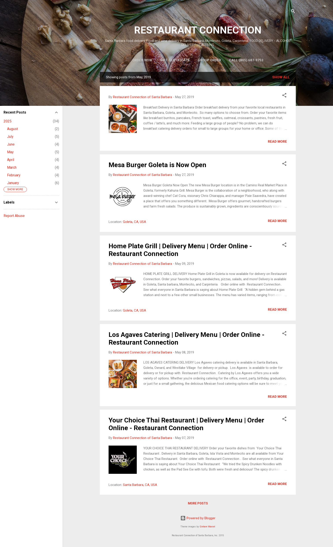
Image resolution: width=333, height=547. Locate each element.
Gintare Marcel (207, 526)
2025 (7, 121)
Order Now (142, 60)
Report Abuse (14, 216)
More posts (198, 503)
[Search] (293, 12)
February (13, 175)
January (13, 183)
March (12, 167)
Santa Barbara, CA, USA (140, 485)
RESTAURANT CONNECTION (197, 30)
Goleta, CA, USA (134, 222)
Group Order (209, 60)
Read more (277, 142)
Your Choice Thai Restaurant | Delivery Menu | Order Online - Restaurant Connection (186, 424)
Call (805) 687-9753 (246, 60)
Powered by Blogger (197, 518)
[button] (284, 96)
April (10, 160)
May (10, 152)
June (11, 144)
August (12, 129)
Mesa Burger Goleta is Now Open (157, 165)
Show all (281, 77)
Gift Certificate (175, 60)
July (10, 136)
